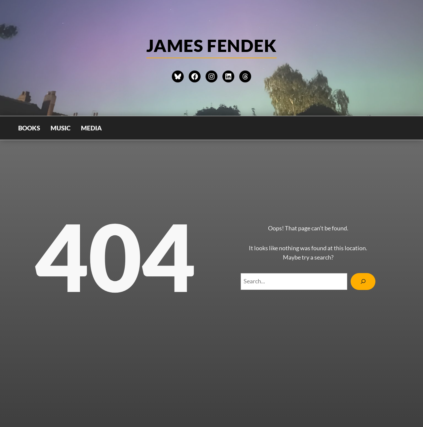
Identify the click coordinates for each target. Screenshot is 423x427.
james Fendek (211, 45)
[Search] (363, 281)
